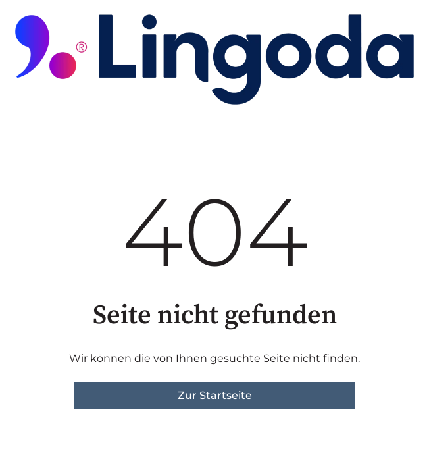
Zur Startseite (215, 395)
